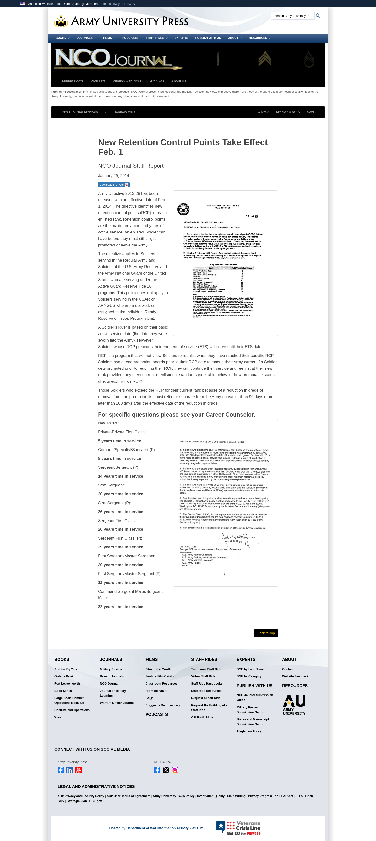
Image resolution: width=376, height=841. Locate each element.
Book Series (63, 691)
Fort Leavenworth (67, 683)
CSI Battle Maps (202, 717)
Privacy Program (260, 796)
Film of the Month (158, 669)
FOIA (299, 796)
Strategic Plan (77, 801)
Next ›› (312, 112)
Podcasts (130, 38)
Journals (86, 38)
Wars (58, 717)
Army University (164, 796)
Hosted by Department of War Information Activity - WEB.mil (157, 828)
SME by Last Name (250, 669)
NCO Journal (109, 683)
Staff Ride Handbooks (207, 683)
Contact (288, 669)
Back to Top (266, 633)
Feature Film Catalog (161, 676)
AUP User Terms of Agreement (128, 796)
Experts (181, 38)
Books (63, 38)
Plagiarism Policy (249, 731)
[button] (119, 3)
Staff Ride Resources (206, 691)
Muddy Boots (72, 81)
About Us (178, 81)
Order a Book (64, 676)
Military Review (111, 669)
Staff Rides (157, 38)
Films (109, 38)
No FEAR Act (284, 796)
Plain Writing (236, 796)
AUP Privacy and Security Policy (81, 796)
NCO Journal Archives (80, 112)
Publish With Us (208, 38)
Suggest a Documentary (163, 705)
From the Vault (156, 691)
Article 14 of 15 (288, 112)
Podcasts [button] (98, 81)
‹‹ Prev (263, 112)
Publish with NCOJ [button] (128, 81)
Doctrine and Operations (72, 710)
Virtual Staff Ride (203, 676)
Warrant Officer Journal (117, 703)
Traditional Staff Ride (206, 669)
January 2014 (124, 112)
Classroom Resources (161, 683)
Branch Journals (112, 676)
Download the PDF (114, 185)
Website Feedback (295, 676)
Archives (157, 81)
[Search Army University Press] (293, 16)
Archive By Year (65, 669)
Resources (259, 38)
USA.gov (95, 801)
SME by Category (249, 676)
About (235, 38)
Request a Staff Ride (205, 698)
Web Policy (186, 796)
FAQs (149, 698)
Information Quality (211, 796)
